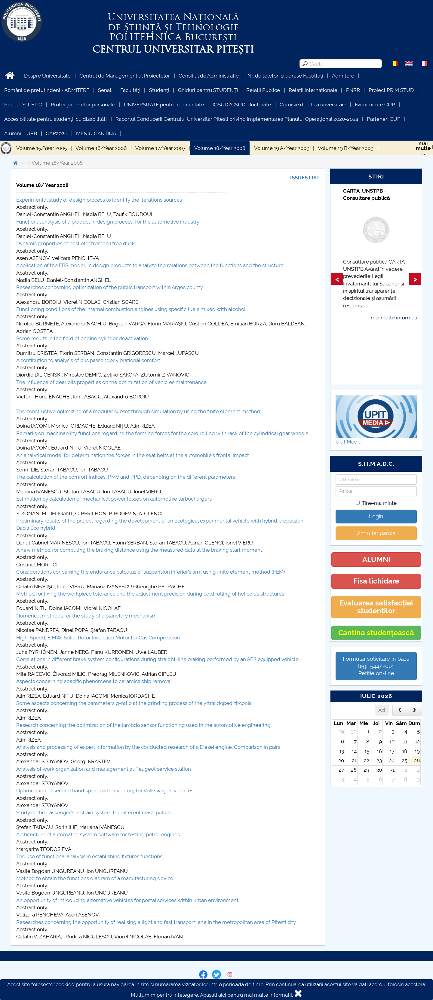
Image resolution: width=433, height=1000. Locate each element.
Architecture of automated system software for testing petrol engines (98, 834)
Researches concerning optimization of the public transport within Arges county (109, 287)
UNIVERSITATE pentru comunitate (164, 105)
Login (376, 516)
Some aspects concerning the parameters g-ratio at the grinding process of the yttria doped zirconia (134, 703)
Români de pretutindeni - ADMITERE (46, 90)
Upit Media (348, 442)
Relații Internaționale (313, 90)
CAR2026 (56, 133)
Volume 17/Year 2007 (160, 148)
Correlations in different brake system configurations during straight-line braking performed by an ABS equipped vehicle (157, 659)
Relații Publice (263, 90)
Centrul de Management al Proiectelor (124, 76)
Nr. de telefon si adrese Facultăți (285, 76)
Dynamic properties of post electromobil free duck (75, 243)
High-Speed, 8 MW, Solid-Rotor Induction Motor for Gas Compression (98, 638)
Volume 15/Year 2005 (41, 148)
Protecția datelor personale (83, 105)
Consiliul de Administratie (209, 76)
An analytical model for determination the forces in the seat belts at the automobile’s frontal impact (132, 455)
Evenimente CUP (375, 105)
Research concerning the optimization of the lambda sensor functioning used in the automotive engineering (143, 725)
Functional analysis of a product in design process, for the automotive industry (107, 222)
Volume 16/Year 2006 (101, 148)
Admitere (343, 76)
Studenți (159, 90)
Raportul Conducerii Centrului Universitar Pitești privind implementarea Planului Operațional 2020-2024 (236, 119)
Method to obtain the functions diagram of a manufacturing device (94, 878)
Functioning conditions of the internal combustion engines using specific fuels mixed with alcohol (131, 309)
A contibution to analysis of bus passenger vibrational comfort (88, 360)
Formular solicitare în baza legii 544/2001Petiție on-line (376, 666)
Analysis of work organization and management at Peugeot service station (103, 769)
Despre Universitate (47, 76)
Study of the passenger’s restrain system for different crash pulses (93, 812)
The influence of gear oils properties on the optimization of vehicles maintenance (111, 382)
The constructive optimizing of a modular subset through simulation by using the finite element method (138, 411)
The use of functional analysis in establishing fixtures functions (89, 856)
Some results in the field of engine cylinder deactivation (82, 338)
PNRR (353, 90)
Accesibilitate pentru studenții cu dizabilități (55, 119)
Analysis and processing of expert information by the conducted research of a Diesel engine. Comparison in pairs (148, 747)
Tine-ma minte (376, 503)
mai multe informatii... (396, 318)
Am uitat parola (376, 533)
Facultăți (130, 90)
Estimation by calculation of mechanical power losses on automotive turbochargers (114, 499)
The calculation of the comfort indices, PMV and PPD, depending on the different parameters (125, 477)
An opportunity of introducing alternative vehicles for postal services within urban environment (127, 900)
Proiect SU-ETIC (23, 105)
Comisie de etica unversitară (313, 105)
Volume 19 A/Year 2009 (281, 148)
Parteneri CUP (384, 119)
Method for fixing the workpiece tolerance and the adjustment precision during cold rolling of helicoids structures (150, 594)
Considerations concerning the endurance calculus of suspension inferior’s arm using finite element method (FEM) (150, 572)
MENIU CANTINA (96, 133)
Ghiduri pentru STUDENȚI (208, 90)
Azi (381, 710)
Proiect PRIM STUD (391, 90)
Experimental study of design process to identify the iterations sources (99, 200)
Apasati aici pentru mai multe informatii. (246, 995)
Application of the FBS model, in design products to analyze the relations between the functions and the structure (150, 265)
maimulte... (423, 148)
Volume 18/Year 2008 (219, 148)
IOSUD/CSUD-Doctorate (242, 105)
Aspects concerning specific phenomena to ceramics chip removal (94, 681)
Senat (105, 90)
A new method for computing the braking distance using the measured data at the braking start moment (139, 550)
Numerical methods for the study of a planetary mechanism (86, 616)
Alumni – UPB (20, 133)
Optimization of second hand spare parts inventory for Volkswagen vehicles (104, 791)
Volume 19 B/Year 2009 (345, 148)
